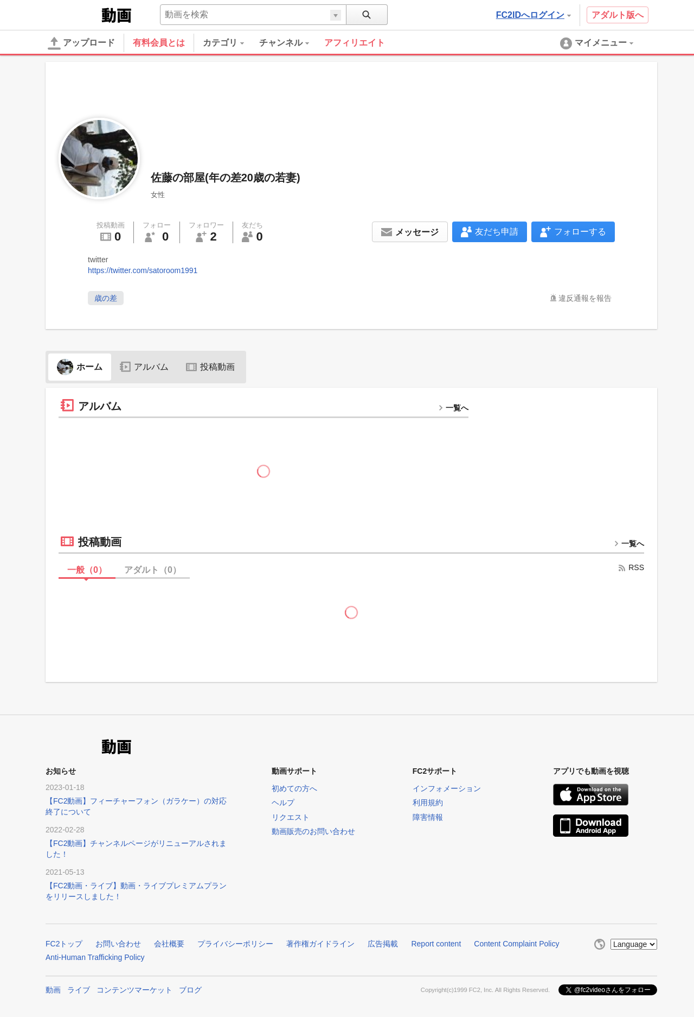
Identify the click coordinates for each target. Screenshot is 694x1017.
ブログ (190, 990)
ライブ (78, 990)
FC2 (72, 14)
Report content (436, 943)
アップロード (81, 43)
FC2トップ (64, 943)
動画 (53, 990)
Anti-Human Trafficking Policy (95, 957)
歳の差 (105, 298)
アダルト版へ (618, 15)
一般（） (87, 569)
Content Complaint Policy (516, 943)
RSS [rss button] (631, 567)
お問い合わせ (118, 943)
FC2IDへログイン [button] (533, 15)
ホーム (79, 366)
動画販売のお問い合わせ (313, 831)
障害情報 (428, 817)
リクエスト (291, 817)
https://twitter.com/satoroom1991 (142, 270)
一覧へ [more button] (453, 407)
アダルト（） (152, 569)
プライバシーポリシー (235, 943)
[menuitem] (231, 43)
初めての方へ (294, 788)
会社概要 (169, 943)
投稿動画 (210, 366)
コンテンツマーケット (134, 990)
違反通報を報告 (585, 298)
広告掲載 (383, 943)
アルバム (144, 366)
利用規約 (428, 802)
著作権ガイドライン (320, 943)
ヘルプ (283, 802)
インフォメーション (447, 788)
